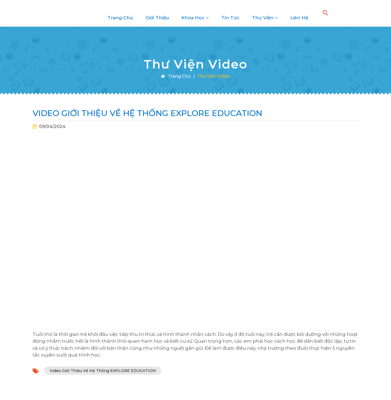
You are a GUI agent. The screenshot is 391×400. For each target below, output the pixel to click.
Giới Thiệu (157, 13)
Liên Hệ (299, 13)
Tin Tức (230, 13)
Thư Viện (265, 13)
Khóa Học (195, 13)
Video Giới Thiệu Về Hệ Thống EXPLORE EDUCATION (103, 370)
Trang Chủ (120, 13)
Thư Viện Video (213, 76)
